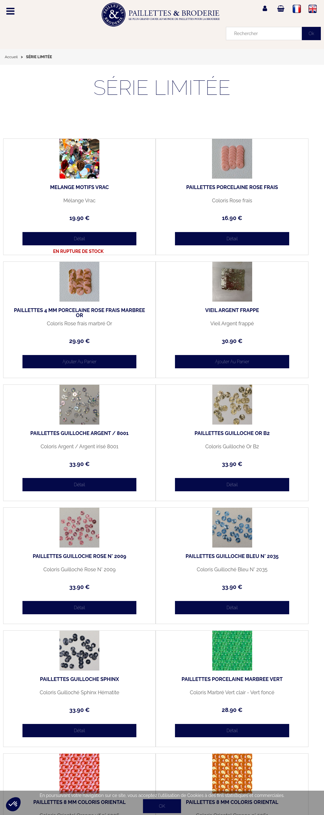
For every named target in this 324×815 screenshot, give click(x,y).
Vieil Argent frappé (56, 323)
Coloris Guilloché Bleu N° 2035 (162, 446)
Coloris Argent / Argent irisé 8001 (162, 323)
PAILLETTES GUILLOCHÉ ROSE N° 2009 (56, 436)
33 (162, 341)
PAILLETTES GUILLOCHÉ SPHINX (268, 433)
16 (162, 218)
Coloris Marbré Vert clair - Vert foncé (56, 569)
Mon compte (21, 724)
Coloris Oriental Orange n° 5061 (268, 569)
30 (56, 341)
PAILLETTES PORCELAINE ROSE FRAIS (162, 190)
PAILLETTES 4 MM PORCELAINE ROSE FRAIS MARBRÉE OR (268, 190)
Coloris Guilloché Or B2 (268, 323)
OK (162, 806)
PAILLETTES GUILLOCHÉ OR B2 (267, 310)
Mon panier (19, 739)
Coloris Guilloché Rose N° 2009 (56, 446)
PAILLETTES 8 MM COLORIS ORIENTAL (162, 559)
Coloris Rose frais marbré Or (267, 200)
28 (56, 587)
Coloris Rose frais (162, 200)
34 (162, 587)
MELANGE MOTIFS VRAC (56, 187)
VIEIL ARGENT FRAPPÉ (56, 310)
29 (268, 218)
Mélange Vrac (56, 200)
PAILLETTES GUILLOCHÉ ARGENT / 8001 (162, 313)
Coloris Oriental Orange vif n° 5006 (162, 569)
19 (56, 218)
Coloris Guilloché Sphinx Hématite (268, 446)
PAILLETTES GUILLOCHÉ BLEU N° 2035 (162, 436)
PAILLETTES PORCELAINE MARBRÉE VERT (56, 559)
